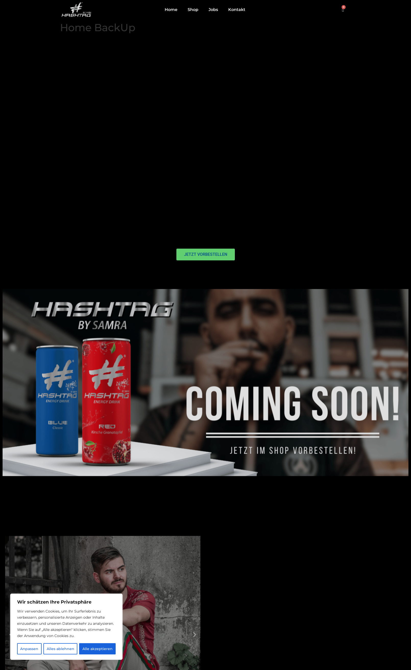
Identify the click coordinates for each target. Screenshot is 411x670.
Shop (193, 9)
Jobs (213, 9)
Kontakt (236, 9)
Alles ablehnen (60, 648)
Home (171, 9)
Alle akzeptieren (97, 648)
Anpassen (29, 648)
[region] (66, 627)
